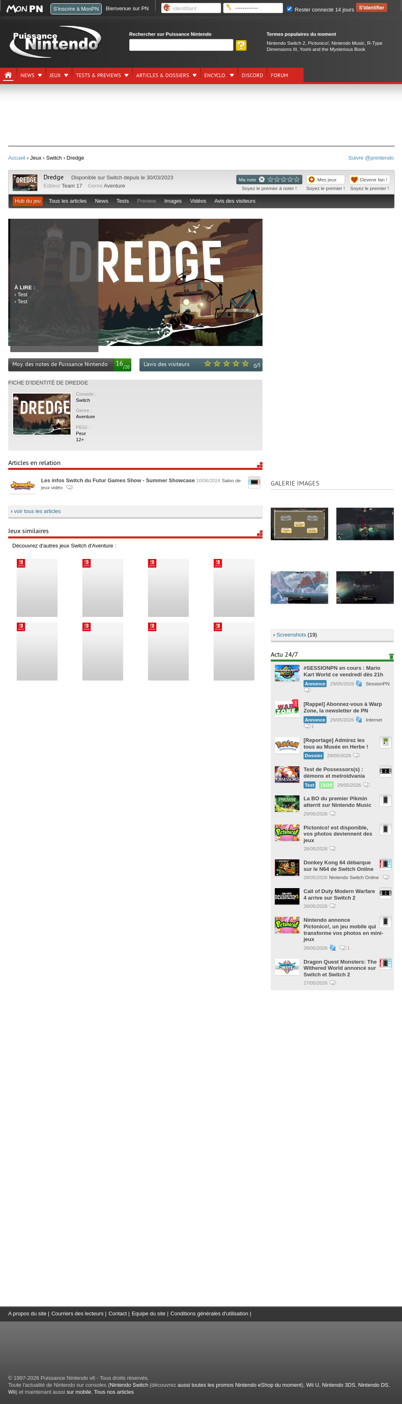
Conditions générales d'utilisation (210, 1313)
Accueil (16, 158)
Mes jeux (327, 179)
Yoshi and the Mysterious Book (332, 49)
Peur (81, 433)
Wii (12, 1392)
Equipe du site (148, 1313)
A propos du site (27, 1313)
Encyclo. (215, 75)
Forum (279, 75)
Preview (146, 201)
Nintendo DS (373, 1385)
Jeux (55, 75)
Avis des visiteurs (235, 201)
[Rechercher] (181, 45)
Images (173, 201)
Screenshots (291, 635)
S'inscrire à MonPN (76, 9)
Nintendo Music (348, 43)
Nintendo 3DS (338, 1385)
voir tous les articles (37, 511)
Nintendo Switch (129, 1385)
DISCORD (252, 75)
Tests (122, 201)
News (27, 75)
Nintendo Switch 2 (286, 43)
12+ (80, 439)
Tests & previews (98, 75)
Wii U (312, 1385)
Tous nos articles (114, 1392)
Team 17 (72, 186)
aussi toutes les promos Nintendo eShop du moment (240, 1385)
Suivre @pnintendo (371, 158)
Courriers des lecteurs (77, 1313)
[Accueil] (8, 75)
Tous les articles (68, 201)
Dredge (53, 177)
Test (22, 294)
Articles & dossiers (162, 75)
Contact (117, 1313)
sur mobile (78, 1392)
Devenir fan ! (373, 179)
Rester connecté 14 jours (320, 10)
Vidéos (198, 201)
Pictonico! (318, 43)
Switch (114, 177)
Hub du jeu (28, 201)
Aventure (114, 186)
